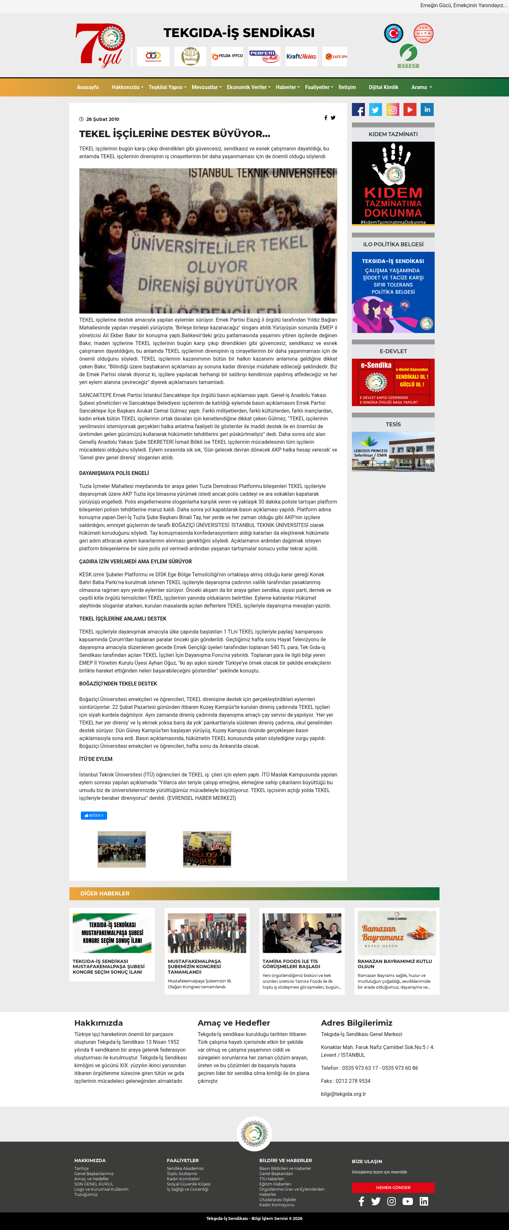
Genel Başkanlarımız (94, 1173)
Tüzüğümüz (86, 1194)
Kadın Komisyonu (276, 1204)
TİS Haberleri (271, 1178)
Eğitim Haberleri (275, 1184)
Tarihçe (81, 1168)
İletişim (347, 87)
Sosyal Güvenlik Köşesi (189, 1184)
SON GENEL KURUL (93, 1184)
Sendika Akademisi (185, 1168)
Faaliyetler (317, 87)
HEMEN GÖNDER (393, 1187)
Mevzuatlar (205, 87)
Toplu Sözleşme (182, 1173)
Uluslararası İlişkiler (277, 1199)
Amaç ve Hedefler (91, 1178)
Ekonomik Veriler (247, 87)
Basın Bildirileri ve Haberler (285, 1168)
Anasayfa (88, 87)
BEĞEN (94, 816)
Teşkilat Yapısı (166, 87)
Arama (420, 87)
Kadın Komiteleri (183, 1178)
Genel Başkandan (276, 1173)
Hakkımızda (125, 87)
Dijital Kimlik (384, 87)
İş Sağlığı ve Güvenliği (187, 1189)
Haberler (286, 87)
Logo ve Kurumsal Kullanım (101, 1189)
